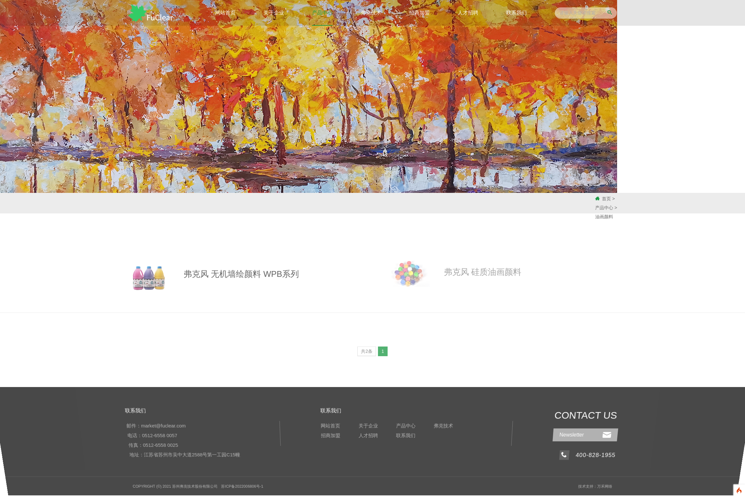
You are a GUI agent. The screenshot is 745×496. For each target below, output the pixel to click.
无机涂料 (118, 203)
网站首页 (225, 12)
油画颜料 (211, 203)
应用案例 (258, 203)
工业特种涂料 (165, 203)
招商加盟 (419, 12)
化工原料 (72, 203)
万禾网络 (603, 486)
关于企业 (274, 12)
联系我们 (516, 12)
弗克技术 (371, 12)
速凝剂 (25, 203)
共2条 (366, 353)
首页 (627, 198)
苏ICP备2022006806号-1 (243, 486)
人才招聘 (468, 12)
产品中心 (322, 12)
